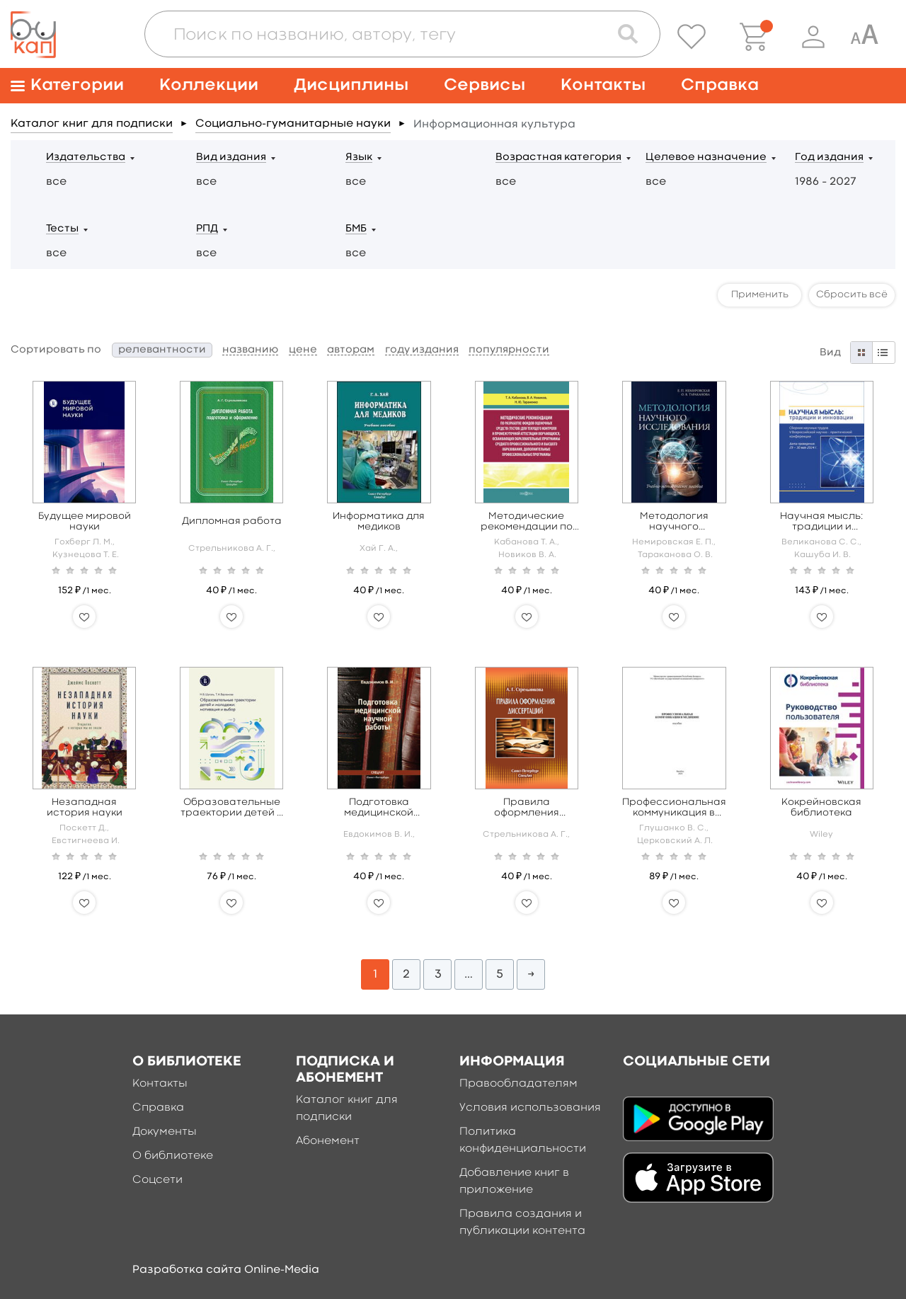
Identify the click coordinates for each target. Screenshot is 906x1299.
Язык (358, 157)
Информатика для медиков (379, 521)
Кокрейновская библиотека (821, 807)
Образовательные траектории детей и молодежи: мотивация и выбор (231, 808)
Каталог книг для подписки (92, 124)
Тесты (62, 229)
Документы (164, 1132)
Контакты (603, 85)
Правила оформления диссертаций (526, 808)
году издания (422, 350)
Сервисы (484, 85)
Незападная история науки (84, 807)
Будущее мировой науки (84, 521)
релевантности (162, 350)
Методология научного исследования (674, 522)
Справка (720, 85)
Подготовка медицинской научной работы (379, 808)
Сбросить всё (852, 294)
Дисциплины (351, 85)
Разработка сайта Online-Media (225, 1270)
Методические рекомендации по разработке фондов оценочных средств (526, 522)
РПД (207, 229)
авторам (350, 350)
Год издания (829, 157)
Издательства (85, 157)
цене (303, 350)
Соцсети (157, 1180)
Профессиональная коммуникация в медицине (674, 808)
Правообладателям (518, 1084)
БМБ (356, 229)
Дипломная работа (232, 521)
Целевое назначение (706, 157)
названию (250, 350)
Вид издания (231, 157)
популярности (509, 350)
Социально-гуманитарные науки (293, 124)
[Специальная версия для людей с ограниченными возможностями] (864, 37)
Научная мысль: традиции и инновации (821, 522)
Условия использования (530, 1108)
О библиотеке (172, 1156)
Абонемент (328, 1141)
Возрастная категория (558, 157)
